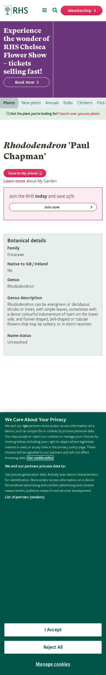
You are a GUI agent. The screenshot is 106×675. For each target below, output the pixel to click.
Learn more (14, 181)
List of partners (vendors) (25, 497)
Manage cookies (53, 664)
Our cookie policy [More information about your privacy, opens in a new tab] (40, 458)
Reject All (53, 647)
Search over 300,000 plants (79, 114)
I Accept (53, 630)
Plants (9, 103)
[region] (53, 543)
